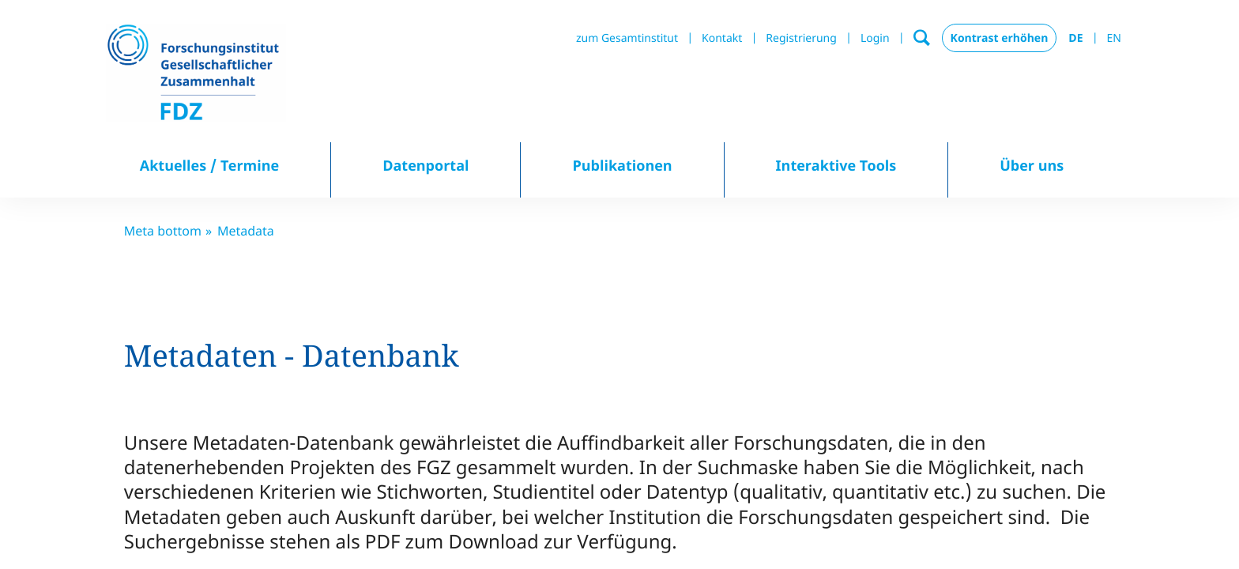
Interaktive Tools (836, 165)
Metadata (245, 230)
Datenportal (425, 165)
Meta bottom (162, 230)
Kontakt (722, 38)
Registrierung (801, 38)
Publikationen (622, 165)
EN (1114, 38)
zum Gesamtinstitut (627, 38)
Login (875, 38)
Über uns (1032, 165)
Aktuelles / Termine (210, 165)
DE (1075, 38)
